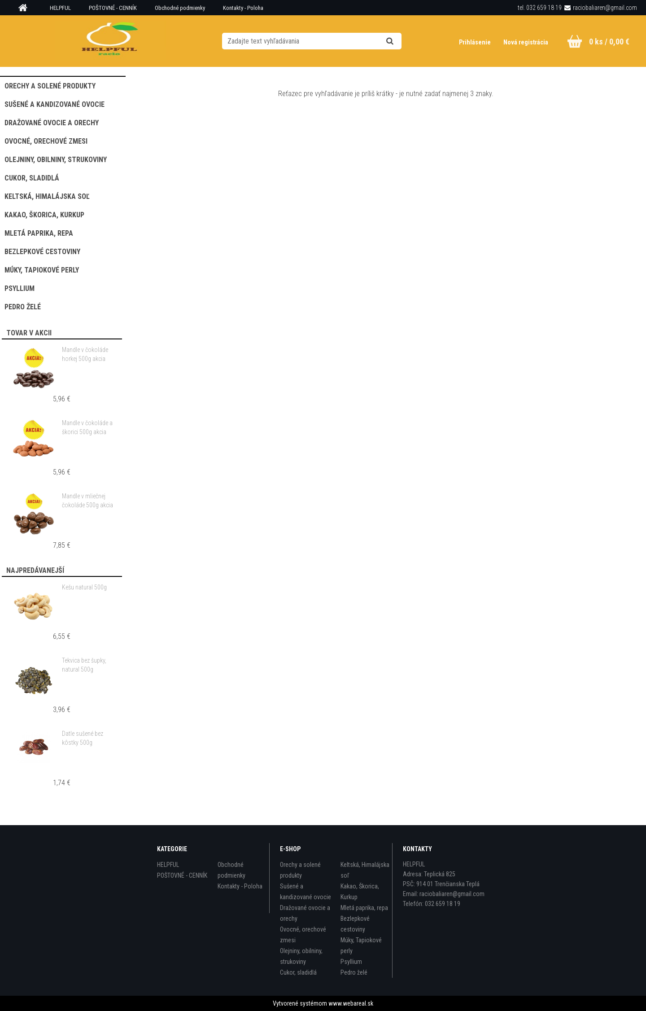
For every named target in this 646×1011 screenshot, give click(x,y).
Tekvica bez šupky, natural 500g (84, 665)
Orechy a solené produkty (300, 870)
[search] (401, 41)
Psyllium (351, 961)
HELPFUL (60, 7)
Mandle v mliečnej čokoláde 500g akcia (87, 500)
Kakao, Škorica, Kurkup (359, 892)
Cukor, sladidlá (298, 972)
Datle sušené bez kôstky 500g (82, 738)
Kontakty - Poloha (243, 7)
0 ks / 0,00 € (609, 41)
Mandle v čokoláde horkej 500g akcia (85, 354)
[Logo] (110, 40)
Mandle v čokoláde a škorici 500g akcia (87, 427)
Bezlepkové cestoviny (355, 924)
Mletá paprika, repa (364, 907)
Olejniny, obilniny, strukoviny (301, 956)
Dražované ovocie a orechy (305, 913)
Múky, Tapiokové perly (361, 945)
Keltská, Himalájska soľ (364, 870)
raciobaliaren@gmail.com (605, 7)
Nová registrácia (525, 42)
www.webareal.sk (350, 1003)
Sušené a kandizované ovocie (305, 892)
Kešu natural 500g (84, 587)
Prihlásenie (475, 42)
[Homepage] (26, 8)
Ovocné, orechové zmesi (303, 935)
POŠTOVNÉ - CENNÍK (113, 7)
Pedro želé (353, 972)
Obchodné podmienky (180, 7)
